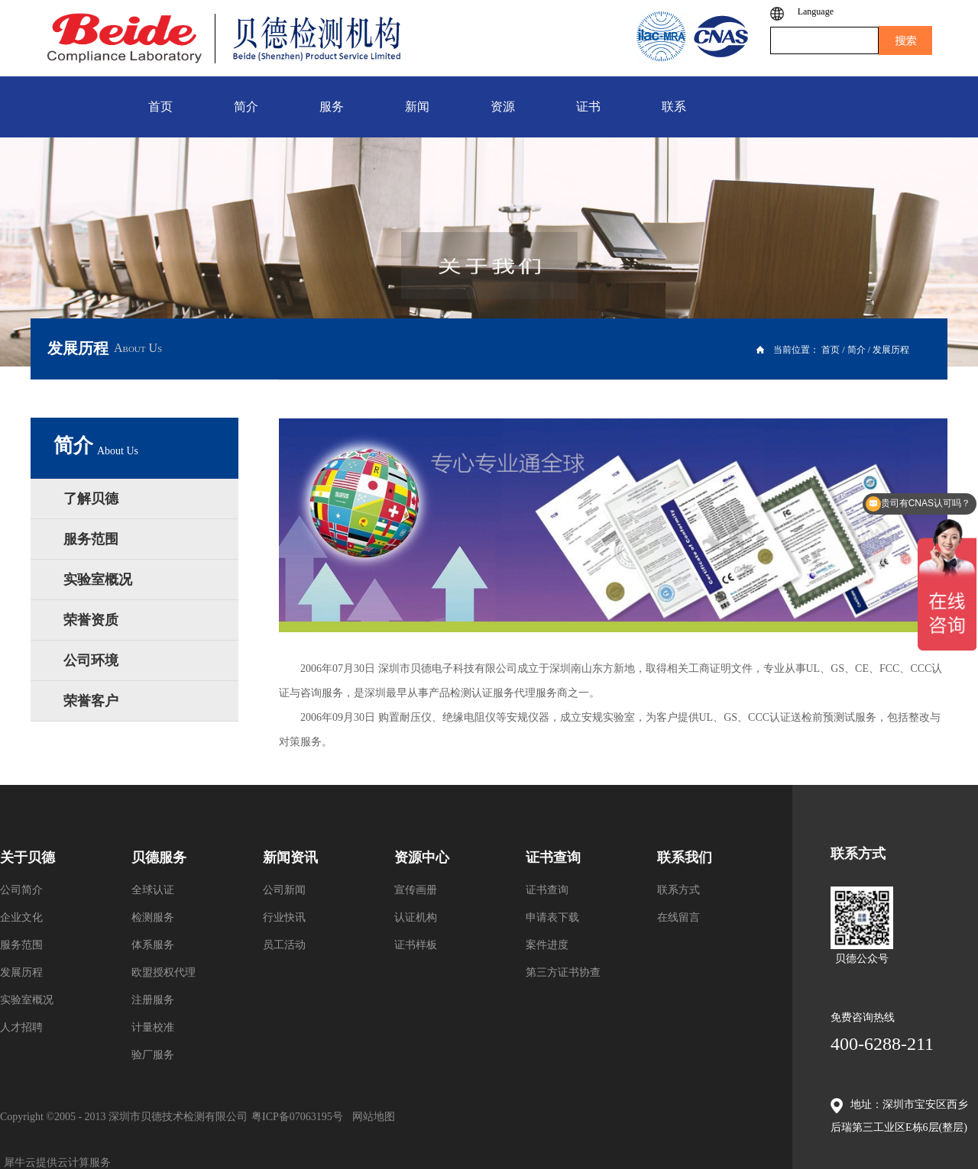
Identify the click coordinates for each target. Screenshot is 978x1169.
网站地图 (371, 1116)
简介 (856, 349)
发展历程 (891, 349)
